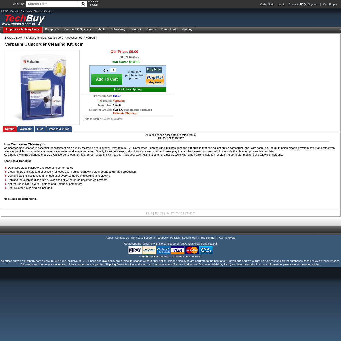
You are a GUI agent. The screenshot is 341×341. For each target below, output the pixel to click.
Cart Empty (330, 4)
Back (19, 37)
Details (9, 128)
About (109, 237)
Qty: (106, 70)
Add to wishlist (93, 118)
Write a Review (113, 118)
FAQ (220, 237)
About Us (18, 3)
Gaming (187, 29)
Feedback (162, 237)
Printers (135, 29)
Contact (293, 4)
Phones (151, 29)
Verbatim (91, 37)
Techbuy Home (23, 29)
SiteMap (230, 237)
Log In (281, 4)
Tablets (101, 29)
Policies (175, 237)
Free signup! (207, 237)
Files (40, 128)
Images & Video (59, 128)
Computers (52, 29)
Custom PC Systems (77, 29)
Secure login (189, 237)
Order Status (268, 4)
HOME (9, 37)
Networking (118, 29)
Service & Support (142, 237)
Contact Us (122, 237)
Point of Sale (169, 29)
